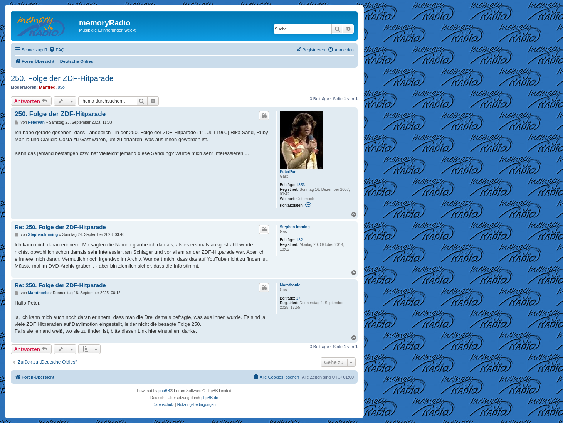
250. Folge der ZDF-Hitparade (62, 78)
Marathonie (290, 285)
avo (61, 87)
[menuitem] (56, 49)
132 (299, 240)
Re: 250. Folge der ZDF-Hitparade (60, 227)
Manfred (47, 87)
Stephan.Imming (295, 227)
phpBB (164, 391)
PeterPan (288, 172)
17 (298, 298)
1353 (300, 185)
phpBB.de (209, 398)
